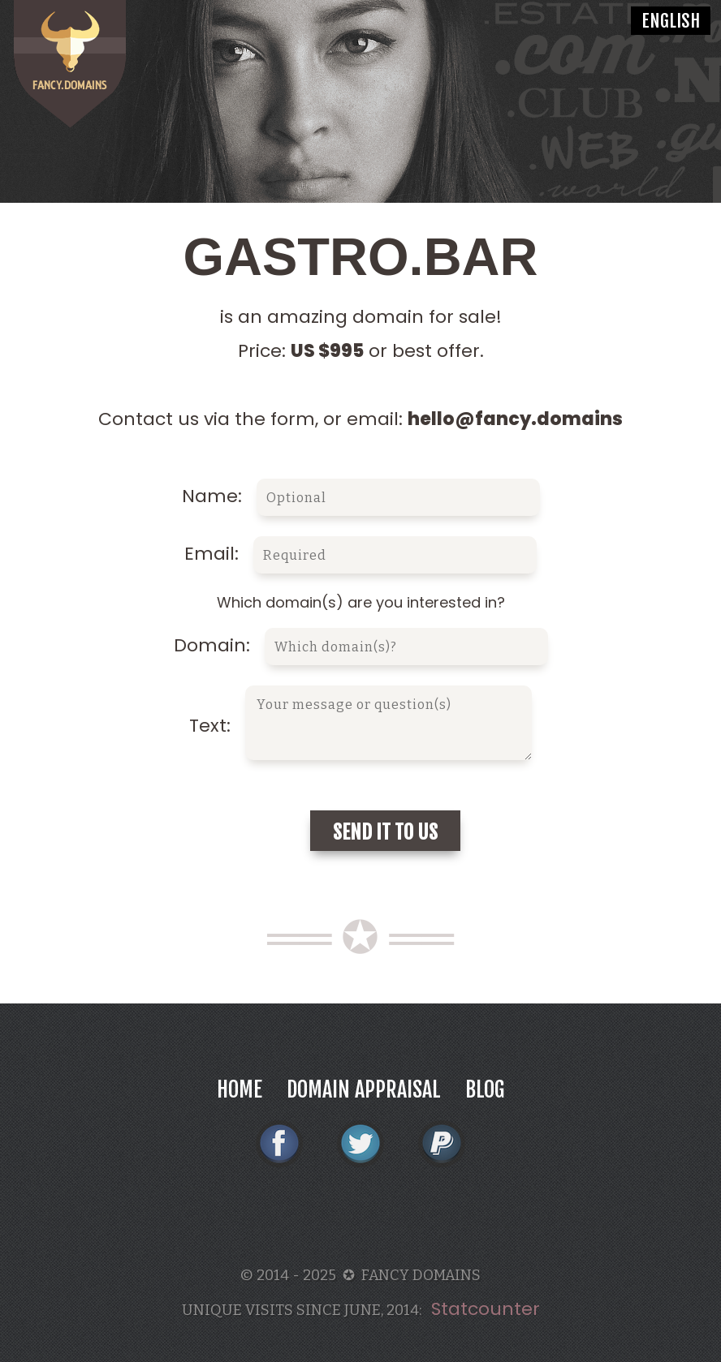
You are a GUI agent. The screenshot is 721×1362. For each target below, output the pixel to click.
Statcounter (485, 1308)
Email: (360, 553)
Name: (361, 496)
